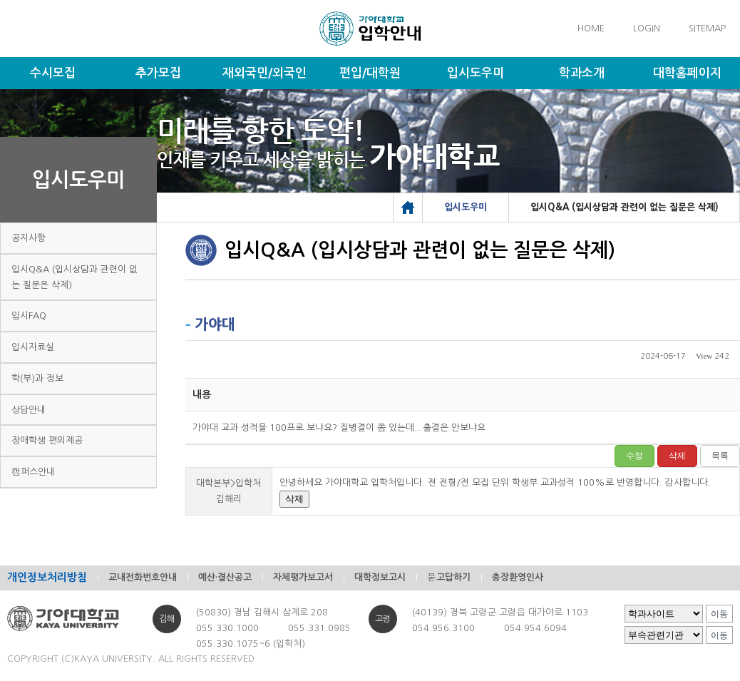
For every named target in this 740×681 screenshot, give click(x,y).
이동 (719, 614)
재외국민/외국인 (264, 73)
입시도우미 (475, 73)
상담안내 (28, 409)
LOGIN (646, 28)
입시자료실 (32, 347)
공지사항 (28, 237)
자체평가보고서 (303, 577)
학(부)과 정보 (37, 378)
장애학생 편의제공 (47, 440)
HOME (591, 28)
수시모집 (53, 73)
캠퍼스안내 (33, 471)
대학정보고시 (380, 577)
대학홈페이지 (687, 73)
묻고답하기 (449, 577)
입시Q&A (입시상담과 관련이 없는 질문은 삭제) (74, 277)
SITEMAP (707, 28)
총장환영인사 (517, 577)
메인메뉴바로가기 (0, 0)
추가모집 (158, 73)
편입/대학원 (370, 73)
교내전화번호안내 (142, 577)
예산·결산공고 (225, 577)
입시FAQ (28, 315)
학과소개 (582, 73)
